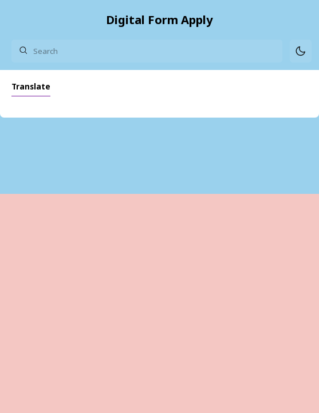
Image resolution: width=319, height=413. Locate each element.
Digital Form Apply (159, 19)
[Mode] (301, 51)
